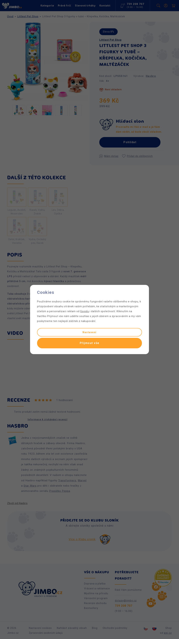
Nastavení (89, 332)
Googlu (84, 311)
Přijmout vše (89, 343)
